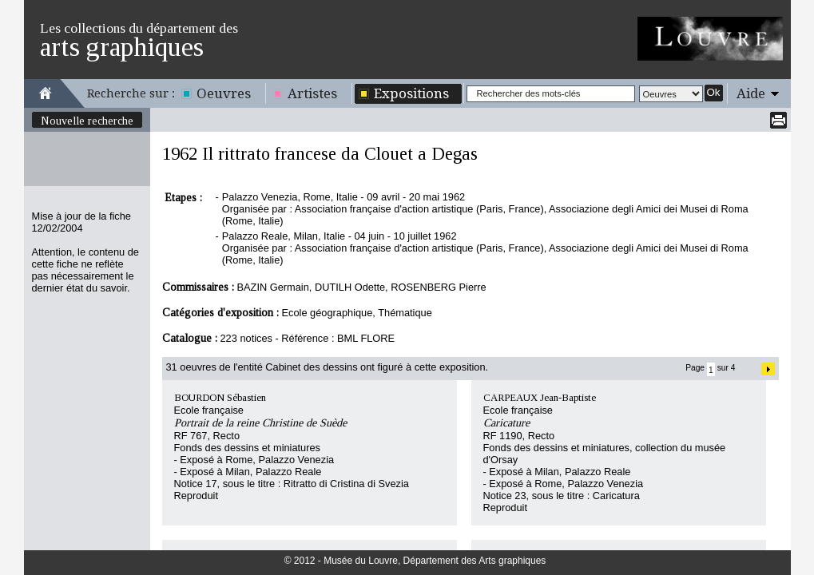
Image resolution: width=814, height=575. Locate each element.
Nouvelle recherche (87, 120)
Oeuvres (224, 93)
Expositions (411, 93)
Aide (751, 93)
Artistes (312, 93)
